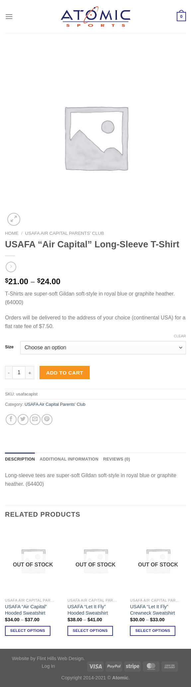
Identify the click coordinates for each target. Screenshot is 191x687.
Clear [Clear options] (180, 336)
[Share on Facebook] (11, 419)
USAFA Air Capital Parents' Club (64, 233)
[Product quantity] (19, 372)
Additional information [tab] (69, 459)
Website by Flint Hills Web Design (47, 658)
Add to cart (64, 373)
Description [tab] (20, 459)
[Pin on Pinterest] (47, 419)
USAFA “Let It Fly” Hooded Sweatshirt (87, 610)
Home (12, 233)
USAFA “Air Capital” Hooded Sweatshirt (26, 610)
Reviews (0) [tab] (116, 459)
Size (9, 347)
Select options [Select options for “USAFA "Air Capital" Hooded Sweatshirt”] (27, 631)
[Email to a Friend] (35, 419)
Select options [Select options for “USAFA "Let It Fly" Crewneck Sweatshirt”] (152, 631)
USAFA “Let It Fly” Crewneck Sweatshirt (152, 610)
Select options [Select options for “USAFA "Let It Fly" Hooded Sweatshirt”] (90, 631)
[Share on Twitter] (23, 419)
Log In (48, 666)
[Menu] (9, 16)
